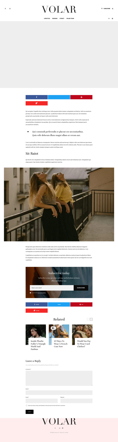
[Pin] (67, 97)
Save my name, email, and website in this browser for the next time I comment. (46, 395)
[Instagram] (9, 8)
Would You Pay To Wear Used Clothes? (84, 335)
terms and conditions (42, 286)
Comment (28, 357)
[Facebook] (5, 8)
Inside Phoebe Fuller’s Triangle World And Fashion (38, 336)
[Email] (52, 281)
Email (27, 387)
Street (62, 18)
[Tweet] (50, 97)
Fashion (54, 18)
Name (27, 379)
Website (62, 387)
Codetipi (66, 432)
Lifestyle (47, 18)
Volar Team (70, 18)
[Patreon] (62, 428)
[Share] (33, 97)
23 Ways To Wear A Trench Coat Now (60, 335)
